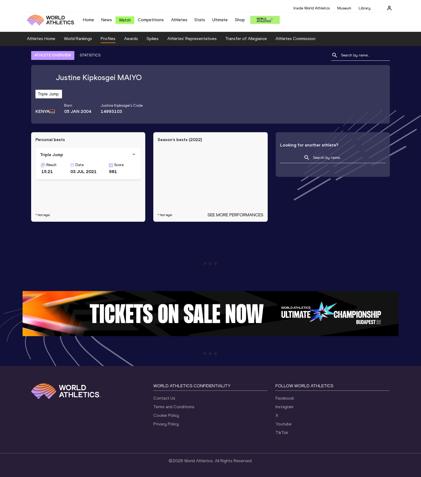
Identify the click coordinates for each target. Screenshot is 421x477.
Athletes (179, 19)
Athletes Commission (295, 38)
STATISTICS (90, 55)
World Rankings (78, 38)
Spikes (153, 38)
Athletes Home (41, 38)
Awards (131, 38)
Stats (199, 19)
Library (365, 8)
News (106, 19)
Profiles (108, 38)
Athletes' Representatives (192, 38)
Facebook (284, 398)
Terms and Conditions (173, 406)
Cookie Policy (166, 415)
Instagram (284, 406)
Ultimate (220, 19)
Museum (344, 8)
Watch (125, 20)
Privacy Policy (166, 423)
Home (88, 19)
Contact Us (164, 398)
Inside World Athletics (311, 8)
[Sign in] (389, 8)
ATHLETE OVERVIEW (52, 55)
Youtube (283, 423)
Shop (240, 19)
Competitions (151, 19)
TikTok (281, 432)
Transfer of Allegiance (246, 38)
